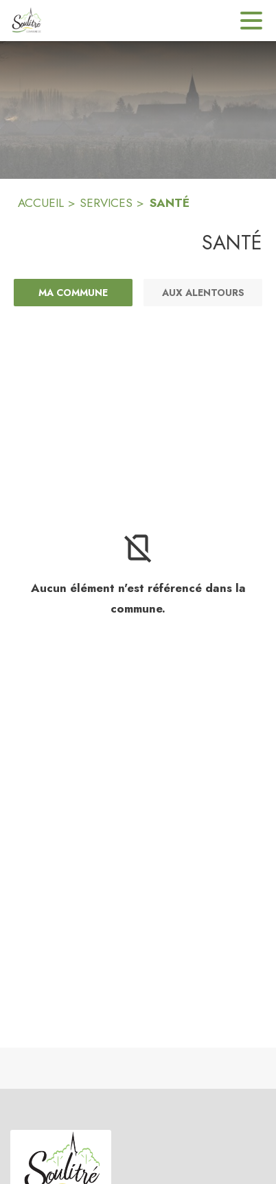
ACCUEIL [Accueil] (41, 203)
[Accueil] (26, 20)
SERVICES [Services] (106, 203)
